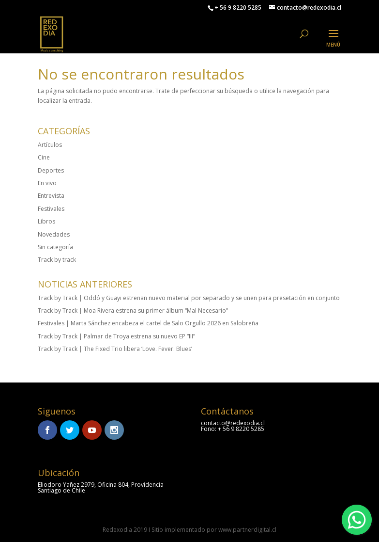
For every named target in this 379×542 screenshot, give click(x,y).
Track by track (57, 259)
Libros (46, 221)
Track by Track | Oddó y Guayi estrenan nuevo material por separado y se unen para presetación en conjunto (189, 298)
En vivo (47, 183)
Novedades (54, 234)
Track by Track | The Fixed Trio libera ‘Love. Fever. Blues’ (115, 349)
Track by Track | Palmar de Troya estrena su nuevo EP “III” (116, 336)
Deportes (51, 170)
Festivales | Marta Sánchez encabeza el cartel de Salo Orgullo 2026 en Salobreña (148, 323)
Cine (44, 157)
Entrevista (51, 195)
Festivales (51, 209)
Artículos (50, 145)
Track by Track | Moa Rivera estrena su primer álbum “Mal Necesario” (133, 310)
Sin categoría (55, 247)
